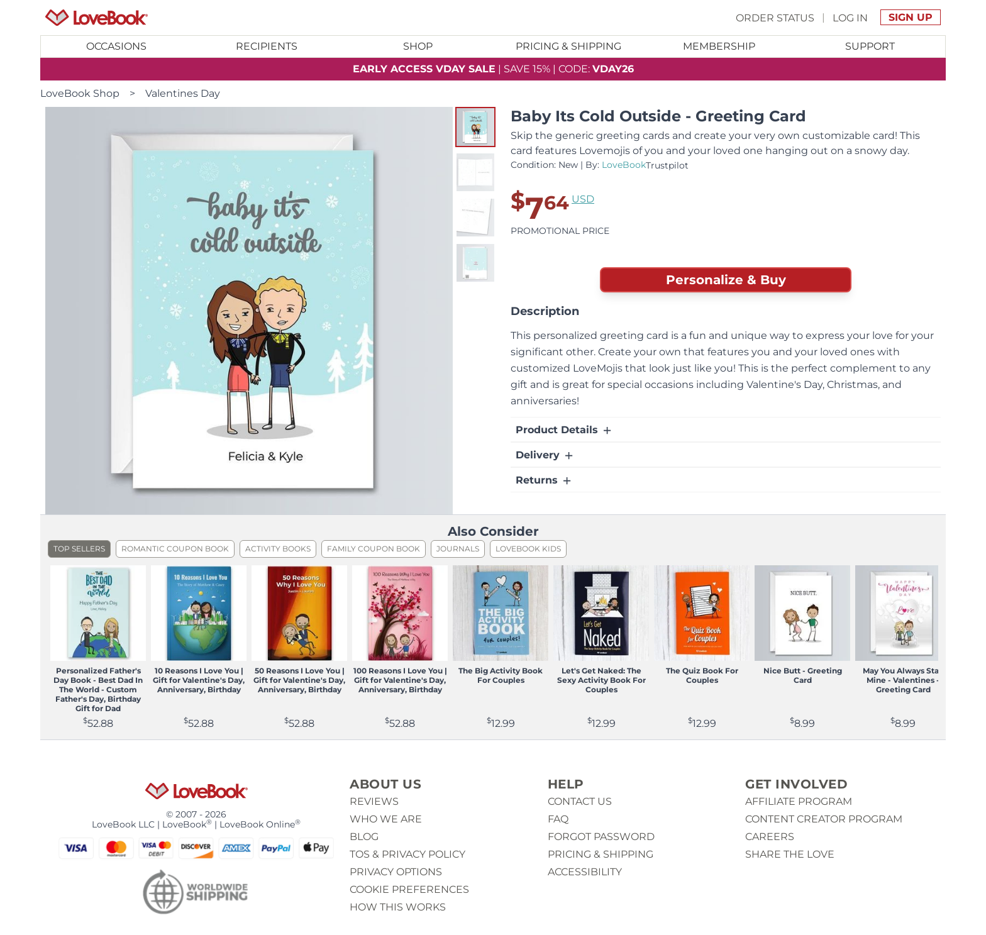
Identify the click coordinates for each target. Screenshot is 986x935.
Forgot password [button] (601, 837)
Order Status (775, 17)
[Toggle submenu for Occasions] (116, 46)
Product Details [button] (564, 430)
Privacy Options (396, 872)
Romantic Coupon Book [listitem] (175, 548)
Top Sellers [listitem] (79, 548)
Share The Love (789, 854)
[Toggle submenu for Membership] (719, 46)
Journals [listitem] (457, 548)
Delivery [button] (545, 455)
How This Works (398, 907)
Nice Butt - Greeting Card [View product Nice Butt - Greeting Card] (802, 675)
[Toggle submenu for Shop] (417, 46)
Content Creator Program (823, 819)
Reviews (374, 801)
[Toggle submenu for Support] (869, 46)
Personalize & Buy (726, 279)
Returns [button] (544, 480)
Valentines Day (182, 93)
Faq (558, 819)
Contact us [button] (580, 801)
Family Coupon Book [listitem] (373, 548)
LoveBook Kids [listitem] (528, 548)
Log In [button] (850, 17)
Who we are (386, 819)
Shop (418, 46)
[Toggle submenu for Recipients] (267, 46)
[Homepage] (96, 17)
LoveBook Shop (79, 93)
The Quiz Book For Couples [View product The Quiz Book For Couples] (702, 675)
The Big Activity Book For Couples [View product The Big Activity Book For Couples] (500, 675)
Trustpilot (667, 165)
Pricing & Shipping (568, 46)
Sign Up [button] (911, 17)
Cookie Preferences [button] (409, 889)
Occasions (116, 46)
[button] (475, 127)
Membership (719, 46)
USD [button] (583, 199)
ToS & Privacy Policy (407, 854)
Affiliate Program (798, 801)
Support (870, 46)
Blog (364, 837)
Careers (769, 837)
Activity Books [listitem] (278, 548)
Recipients (266, 46)
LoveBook (624, 164)
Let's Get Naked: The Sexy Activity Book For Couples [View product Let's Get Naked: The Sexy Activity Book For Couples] (601, 680)
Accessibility (585, 872)
